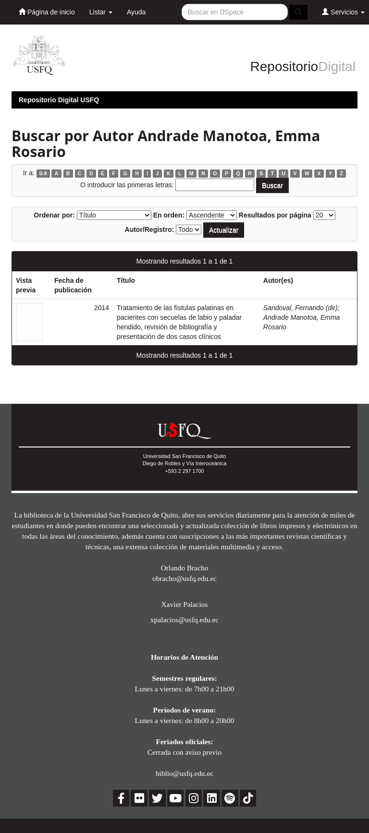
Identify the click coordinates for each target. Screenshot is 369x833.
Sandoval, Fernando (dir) (300, 308)
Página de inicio (47, 12)
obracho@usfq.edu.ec (184, 578)
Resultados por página (275, 215)
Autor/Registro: (149, 229)
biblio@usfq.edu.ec (184, 773)
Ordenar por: (54, 215)
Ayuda (136, 12)
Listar (100, 12)
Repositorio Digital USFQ (59, 100)
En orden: (168, 215)
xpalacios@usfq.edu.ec (184, 620)
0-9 (43, 173)
